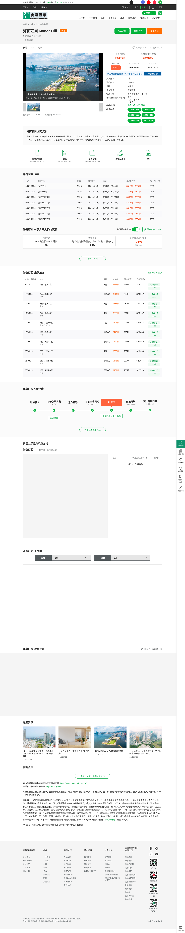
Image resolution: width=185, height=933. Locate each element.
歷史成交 (87, 868)
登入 (136, 7)
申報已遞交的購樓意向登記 (93, 780)
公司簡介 (26, 861)
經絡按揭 (128, 893)
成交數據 (87, 872)
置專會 (107, 868)
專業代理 (67, 865)
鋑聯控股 (128, 865)
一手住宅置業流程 (93, 431)
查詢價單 (54, 418)
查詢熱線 (67, 872)
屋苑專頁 (108, 861)
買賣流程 (46, 886)
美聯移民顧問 (130, 882)
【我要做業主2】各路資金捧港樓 (40, 94)
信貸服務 (43, 7)
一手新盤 (33, 24)
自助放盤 (67, 861)
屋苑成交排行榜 (90, 875)
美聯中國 (128, 872)
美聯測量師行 (130, 886)
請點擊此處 (110, 824)
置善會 (107, 872)
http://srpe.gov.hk (53, 791)
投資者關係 (27, 865)
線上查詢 (155, 31)
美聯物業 (128, 861)
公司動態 (26, 868)
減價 (45, 872)
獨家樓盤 (46, 879)
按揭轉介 (34, 7)
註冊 (144, 7)
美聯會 (127, 897)
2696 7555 (134, 115)
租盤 (45, 882)
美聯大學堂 (129, 900)
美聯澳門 (128, 875)
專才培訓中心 (110, 875)
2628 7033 (134, 109)
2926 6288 (148, 109)
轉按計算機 (68, 886)
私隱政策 (159, 925)
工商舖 (25, 7)
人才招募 (26, 872)
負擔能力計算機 (70, 882)
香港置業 (128, 889)
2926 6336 (148, 115)
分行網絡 (67, 868)
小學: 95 (131, 105)
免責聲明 (150, 925)
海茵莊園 (44, 24)
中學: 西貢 (140, 105)
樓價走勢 (87, 861)
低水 (45, 875)
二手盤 (46, 865)
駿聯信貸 (128, 904)
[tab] (25, 47)
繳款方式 (67, 889)
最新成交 (87, 865)
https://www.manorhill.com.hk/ (73, 788)
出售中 (116, 67)
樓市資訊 (108, 865)
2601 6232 (134, 120)
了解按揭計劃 (152, 74)
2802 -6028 (148, 120)
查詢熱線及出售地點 (112, 418)
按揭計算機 (93, 259)
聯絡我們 (67, 875)
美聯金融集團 (130, 879)
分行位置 (158, 7)
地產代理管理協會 (112, 879)
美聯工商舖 (129, 868)
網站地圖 (26, 875)
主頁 (25, 24)
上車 (45, 868)
